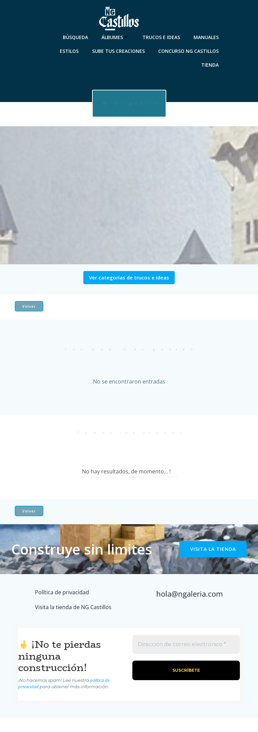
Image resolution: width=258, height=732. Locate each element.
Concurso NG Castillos (188, 51)
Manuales (206, 37)
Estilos (69, 51)
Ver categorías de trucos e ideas (129, 277)
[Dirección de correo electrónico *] (186, 644)
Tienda (210, 65)
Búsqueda (75, 37)
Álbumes (115, 37)
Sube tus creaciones (118, 51)
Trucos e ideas (161, 37)
